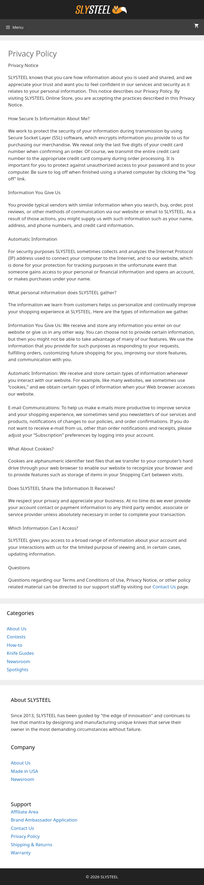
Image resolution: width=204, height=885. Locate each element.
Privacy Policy (25, 836)
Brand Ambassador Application (44, 820)
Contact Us (164, 587)
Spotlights (17, 669)
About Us (16, 628)
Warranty (21, 853)
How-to (14, 645)
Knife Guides (20, 653)
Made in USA (24, 771)
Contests (16, 637)
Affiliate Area (24, 812)
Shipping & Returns (31, 844)
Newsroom (18, 661)
